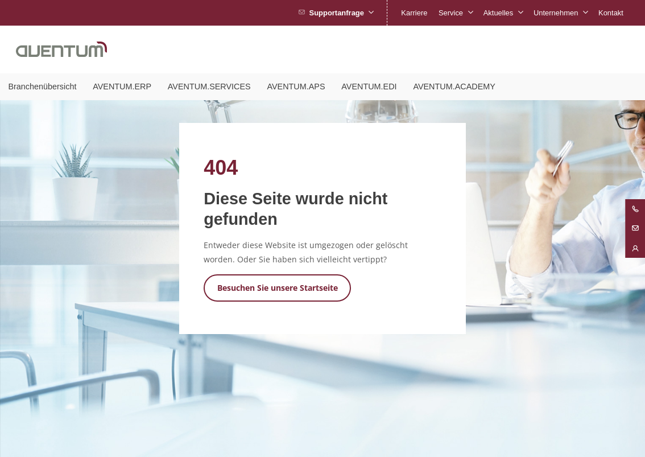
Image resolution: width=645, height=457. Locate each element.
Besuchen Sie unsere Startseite (277, 287)
